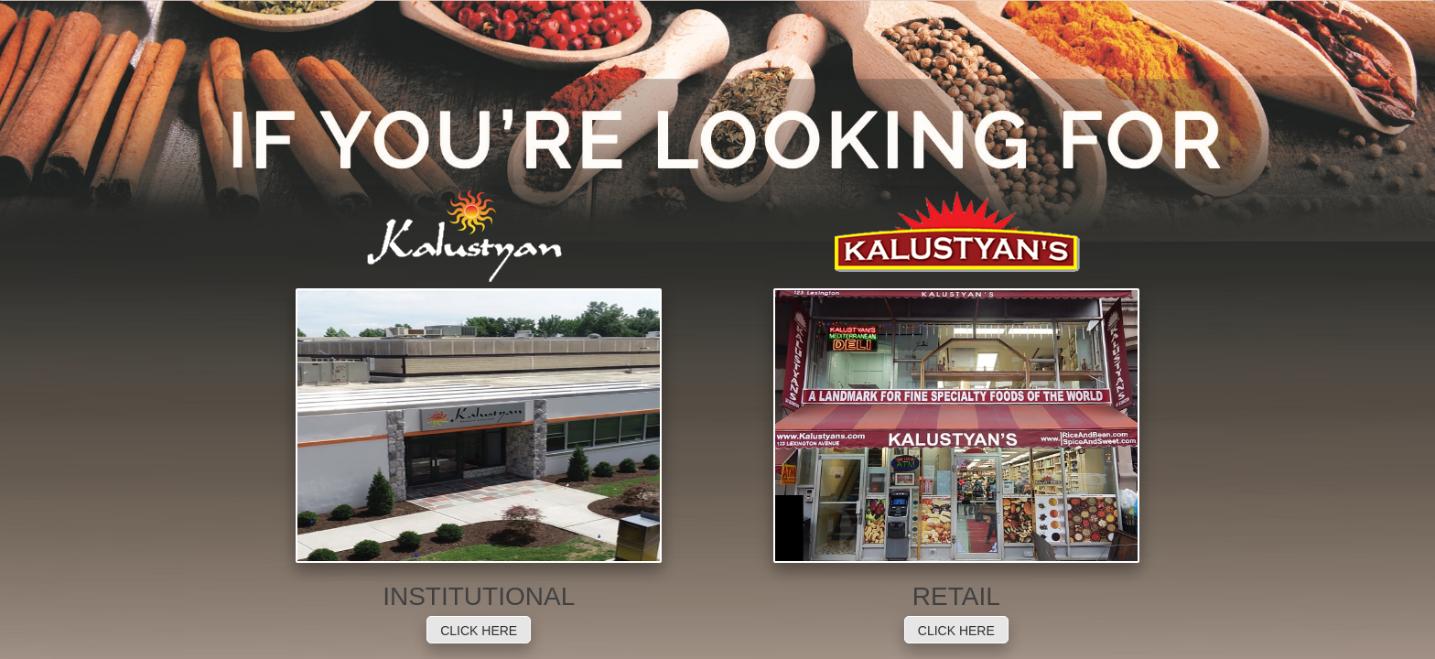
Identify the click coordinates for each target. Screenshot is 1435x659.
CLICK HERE (478, 630)
